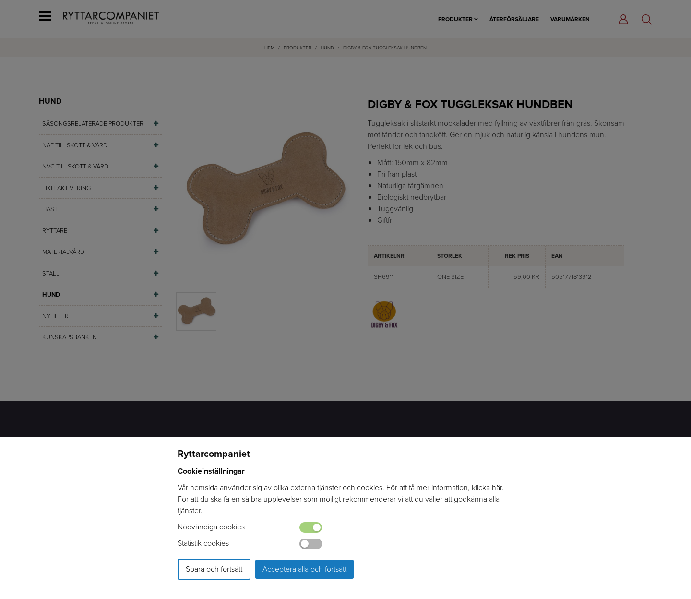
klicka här (487, 487)
